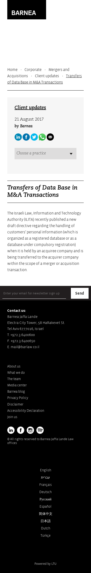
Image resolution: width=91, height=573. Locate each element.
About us (13, 366)
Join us (12, 417)
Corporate (33, 70)
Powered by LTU (45, 563)
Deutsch (45, 492)
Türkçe (45, 535)
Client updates (47, 76)
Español (45, 506)
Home (12, 70)
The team (14, 379)
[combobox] (45, 153)
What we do (16, 372)
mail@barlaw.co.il (25, 347)
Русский (45, 499)
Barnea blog (16, 391)
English (45, 470)
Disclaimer (15, 404)
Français (45, 485)
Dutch (45, 528)
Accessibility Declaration (25, 411)
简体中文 (45, 514)
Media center (17, 385)
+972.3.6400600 (22, 335)
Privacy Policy (17, 398)
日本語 (46, 521)
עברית (45, 477)
